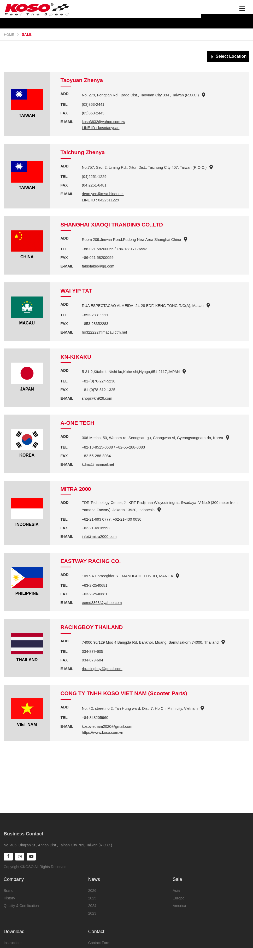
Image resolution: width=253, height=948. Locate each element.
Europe (178, 898)
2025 (92, 898)
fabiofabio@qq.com (98, 266)
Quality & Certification (21, 906)
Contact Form (99, 943)
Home (9, 35)
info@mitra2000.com (99, 536)
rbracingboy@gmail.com (102, 669)
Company (14, 879)
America (179, 906)
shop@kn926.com (97, 398)
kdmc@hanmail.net (98, 464)
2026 (92, 890)
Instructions (13, 943)
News (94, 879)
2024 (92, 906)
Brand (8, 890)
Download (14, 931)
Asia (176, 890)
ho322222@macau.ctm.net (104, 332)
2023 (92, 913)
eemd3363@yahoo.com (102, 603)
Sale (177, 879)
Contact (96, 931)
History (9, 898)
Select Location (231, 56)
